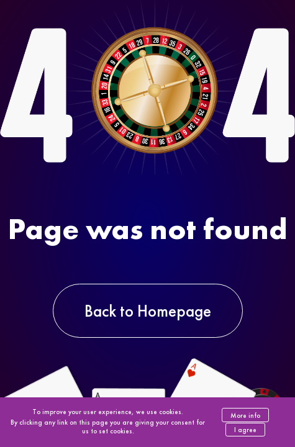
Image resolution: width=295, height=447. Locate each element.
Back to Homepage (147, 311)
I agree (245, 429)
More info (245, 415)
